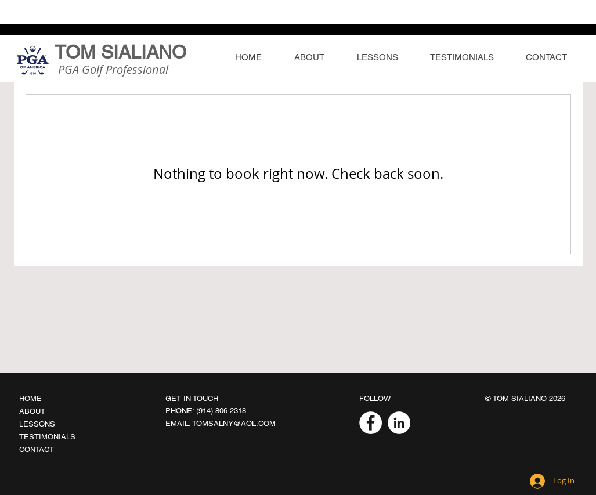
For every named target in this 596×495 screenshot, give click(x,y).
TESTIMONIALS (47, 436)
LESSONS (37, 424)
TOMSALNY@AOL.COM (234, 423)
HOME (30, 398)
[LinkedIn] (399, 422)
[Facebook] (370, 422)
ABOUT (32, 411)
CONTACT (36, 449)
